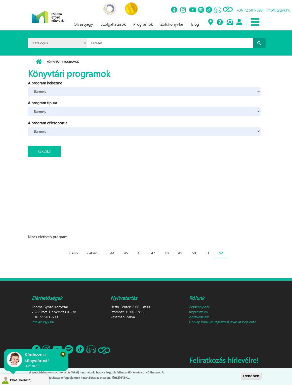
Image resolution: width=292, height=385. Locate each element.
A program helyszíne (45, 82)
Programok (143, 24)
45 (126, 253)
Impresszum (198, 311)
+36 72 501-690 (249, 10)
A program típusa (42, 102)
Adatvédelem (199, 316)
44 (112, 253)
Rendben (251, 376)
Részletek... (121, 378)
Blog (195, 24)
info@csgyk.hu (278, 10)
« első (73, 253)
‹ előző (92, 253)
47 (153, 253)
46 (140, 253)
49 (180, 253)
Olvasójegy (83, 24)
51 (207, 253)
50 (194, 253)
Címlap (39, 62)
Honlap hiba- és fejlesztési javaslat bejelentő (222, 321)
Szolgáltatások (113, 24)
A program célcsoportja (47, 122)
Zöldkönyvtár (172, 24)
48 (167, 253)
